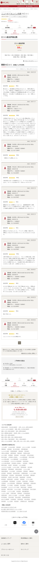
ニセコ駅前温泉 (23, 457)
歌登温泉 (16, 501)
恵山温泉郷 (4, 487)
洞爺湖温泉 (26, 483)
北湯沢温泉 (25, 481)
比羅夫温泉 (4, 495)
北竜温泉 (9, 449)
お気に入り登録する (22, 16)
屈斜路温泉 (4, 469)
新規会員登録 (29, 6)
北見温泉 (29, 477)
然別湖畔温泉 (25, 489)
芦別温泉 (29, 485)
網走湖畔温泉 (25, 491)
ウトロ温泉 (10, 485)
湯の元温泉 (4, 457)
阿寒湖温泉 (11, 469)
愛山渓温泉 (18, 497)
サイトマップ (24, 549)
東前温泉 (18, 447)
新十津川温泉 (16, 449)
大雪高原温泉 (26, 493)
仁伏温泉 (18, 481)
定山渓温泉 (23, 485)
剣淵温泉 (10, 455)
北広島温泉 (19, 471)
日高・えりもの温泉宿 (6, 441)
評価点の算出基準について (31, 61)
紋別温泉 (3, 479)
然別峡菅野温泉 (26, 497)
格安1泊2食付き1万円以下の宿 (8, 507)
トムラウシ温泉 (11, 491)
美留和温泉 (31, 501)
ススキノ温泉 (26, 469)
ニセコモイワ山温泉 (6, 467)
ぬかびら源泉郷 (5, 499)
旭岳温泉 (3, 489)
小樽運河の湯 (23, 501)
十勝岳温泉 (33, 483)
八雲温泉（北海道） (13, 457)
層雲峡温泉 (19, 483)
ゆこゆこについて (21, 6)
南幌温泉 (31, 471)
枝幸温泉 (16, 455)
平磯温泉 (31, 463)
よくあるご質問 (5, 543)
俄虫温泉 (21, 451)
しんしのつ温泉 (5, 451)
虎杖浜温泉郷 (18, 475)
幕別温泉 (9, 473)
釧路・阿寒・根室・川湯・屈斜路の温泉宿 (11, 437)
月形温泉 (31, 481)
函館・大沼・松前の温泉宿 (7, 431)
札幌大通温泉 (4, 471)
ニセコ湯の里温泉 (5, 463)
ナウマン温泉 (29, 479)
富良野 (10, 465)
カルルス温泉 (17, 489)
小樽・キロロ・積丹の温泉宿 (26, 427)
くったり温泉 (32, 473)
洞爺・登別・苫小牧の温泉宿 (22, 429)
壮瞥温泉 (19, 493)
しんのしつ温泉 (5, 493)
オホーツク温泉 (26, 447)
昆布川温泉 (31, 457)
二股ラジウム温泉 (12, 495)
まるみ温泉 (23, 455)
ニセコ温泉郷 (22, 465)
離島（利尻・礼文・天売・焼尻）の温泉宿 (24, 441)
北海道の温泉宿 (7, 9)
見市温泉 (3, 491)
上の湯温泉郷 (4, 481)
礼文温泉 (33, 447)
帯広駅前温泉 (4, 475)
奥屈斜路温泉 (13, 451)
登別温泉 (33, 499)
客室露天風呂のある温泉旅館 (8, 511)
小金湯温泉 (13, 499)
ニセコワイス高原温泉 (15, 461)
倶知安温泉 (25, 461)
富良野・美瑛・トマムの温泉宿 (21, 433)
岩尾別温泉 (20, 499)
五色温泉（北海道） (16, 463)
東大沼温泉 (27, 499)
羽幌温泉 (3, 449)
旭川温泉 (30, 467)
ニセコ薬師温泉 (14, 459)
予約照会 (27, 2)
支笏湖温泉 (12, 481)
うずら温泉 (4, 447)
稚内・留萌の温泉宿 (21, 431)
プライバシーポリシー (7, 549)
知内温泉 (3, 501)
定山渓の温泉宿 (13, 427)
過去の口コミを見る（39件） (28, 353)
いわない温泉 (16, 467)
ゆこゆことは (5, 555)
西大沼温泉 (26, 475)
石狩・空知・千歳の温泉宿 (7, 439)
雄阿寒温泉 (13, 453)
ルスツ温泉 (4, 455)
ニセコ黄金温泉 (5, 461)
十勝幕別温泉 (24, 473)
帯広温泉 (26, 451)
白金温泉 (18, 491)
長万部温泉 (4, 497)
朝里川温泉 (10, 489)
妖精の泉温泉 (18, 469)
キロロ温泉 (12, 471)
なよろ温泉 (10, 501)
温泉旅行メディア (6, 538)
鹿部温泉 (28, 495)
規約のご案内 (24, 543)
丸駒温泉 (30, 487)
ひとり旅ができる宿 (22, 511)
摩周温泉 (3, 485)
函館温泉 (32, 475)
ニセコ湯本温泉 (23, 459)
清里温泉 (22, 479)
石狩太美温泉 (30, 455)
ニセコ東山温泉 (5, 459)
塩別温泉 (25, 463)
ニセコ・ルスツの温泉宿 (7, 429)
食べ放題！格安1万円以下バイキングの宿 (11, 509)
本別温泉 (11, 475)
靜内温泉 (15, 465)
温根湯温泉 (22, 477)
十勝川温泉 (13, 493)
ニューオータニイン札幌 (27, 9)
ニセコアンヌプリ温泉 (13, 487)
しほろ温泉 (21, 495)
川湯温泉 (3, 483)
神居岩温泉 (10, 479)
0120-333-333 (21, 409)
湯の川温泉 (33, 489)
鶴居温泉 (19, 453)
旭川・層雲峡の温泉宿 (6, 433)
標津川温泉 (4, 465)
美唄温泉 (25, 471)
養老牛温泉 (23, 487)
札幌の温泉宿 (15, 9)
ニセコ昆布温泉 (11, 483)
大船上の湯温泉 (5, 453)
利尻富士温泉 (26, 453)
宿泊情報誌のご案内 (26, 538)
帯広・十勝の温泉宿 (21, 439)
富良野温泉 (4, 477)
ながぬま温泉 (11, 447)
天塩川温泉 (11, 497)
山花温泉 (16, 479)
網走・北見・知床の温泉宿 (7, 435)
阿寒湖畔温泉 (24, 449)
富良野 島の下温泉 (13, 477)
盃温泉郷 (16, 485)
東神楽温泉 (23, 467)
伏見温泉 (3, 473)
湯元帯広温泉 (16, 473)
